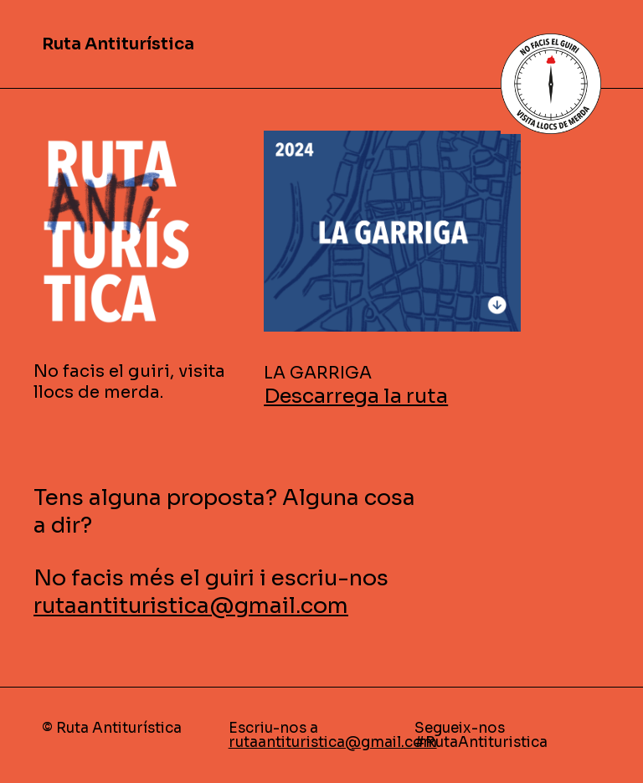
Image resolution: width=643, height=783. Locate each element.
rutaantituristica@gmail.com (190, 606)
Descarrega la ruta (356, 396)
